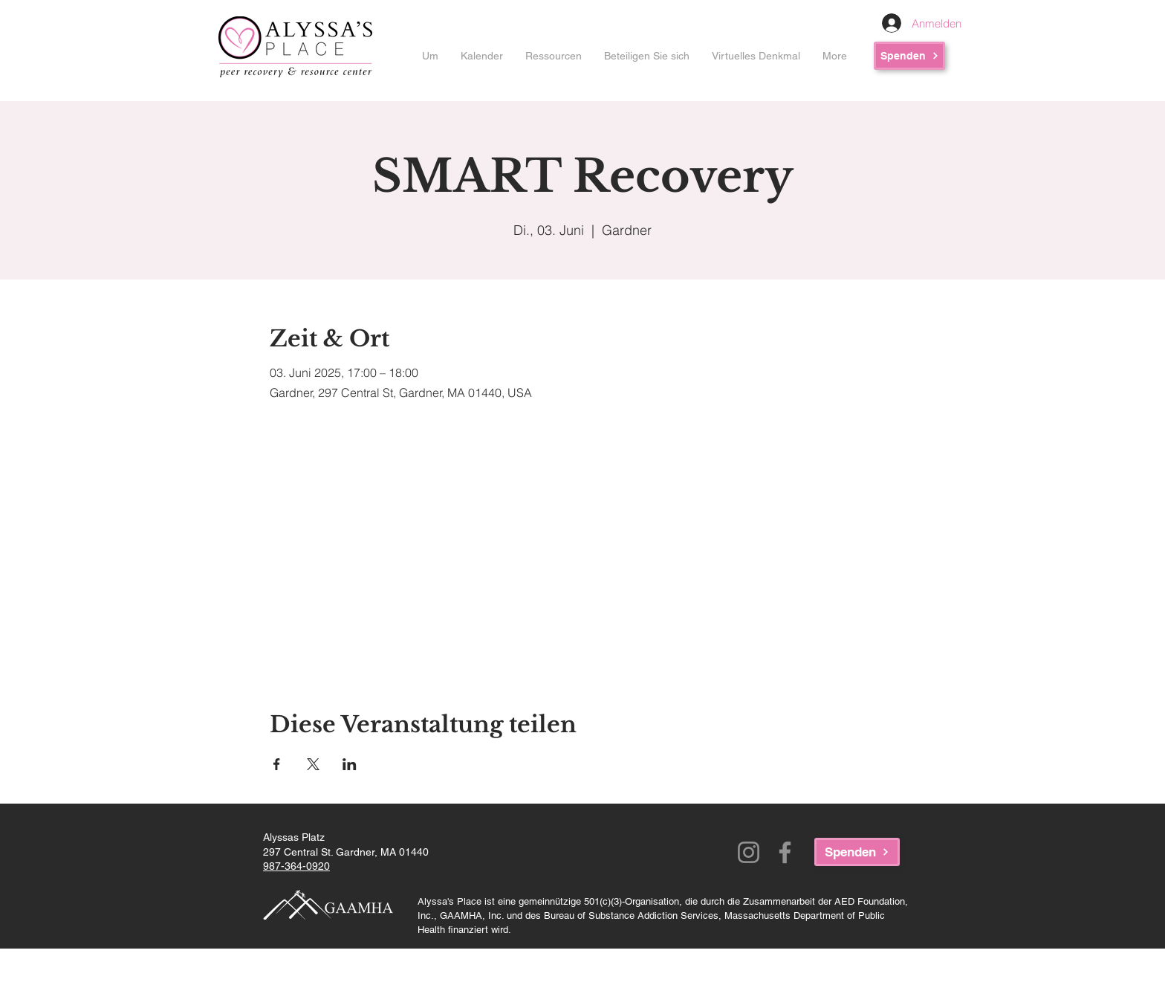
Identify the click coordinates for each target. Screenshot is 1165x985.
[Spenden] (909, 56)
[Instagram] (748, 852)
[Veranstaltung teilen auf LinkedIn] (350, 764)
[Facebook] (784, 852)
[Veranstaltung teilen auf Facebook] (277, 764)
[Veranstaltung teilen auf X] (313, 764)
